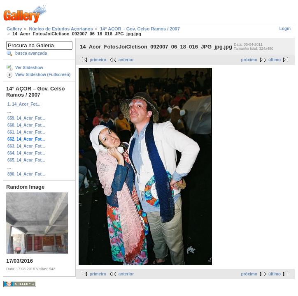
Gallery (14, 28)
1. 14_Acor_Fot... (23, 104)
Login (285, 28)
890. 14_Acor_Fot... (26, 174)
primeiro (98, 60)
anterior (126, 60)
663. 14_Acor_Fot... (26, 146)
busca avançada (31, 53)
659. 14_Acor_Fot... (26, 118)
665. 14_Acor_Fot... (26, 160)
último (274, 60)
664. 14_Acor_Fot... (26, 153)
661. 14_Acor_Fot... (26, 132)
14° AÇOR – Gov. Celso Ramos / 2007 (140, 28)
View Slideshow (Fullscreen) (42, 74)
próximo (249, 60)
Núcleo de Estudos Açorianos (61, 28)
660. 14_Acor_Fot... (26, 125)
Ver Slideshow (29, 67)
